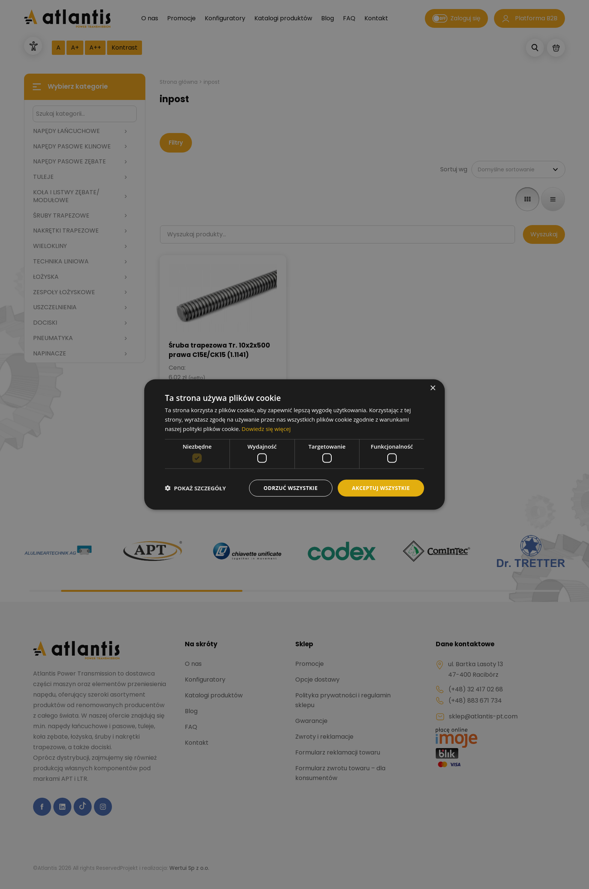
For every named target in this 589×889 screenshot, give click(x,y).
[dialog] (294, 444)
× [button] (432, 388)
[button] (195, 488)
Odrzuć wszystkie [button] (291, 487)
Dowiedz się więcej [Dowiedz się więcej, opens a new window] (266, 428)
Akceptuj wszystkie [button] (381, 487)
